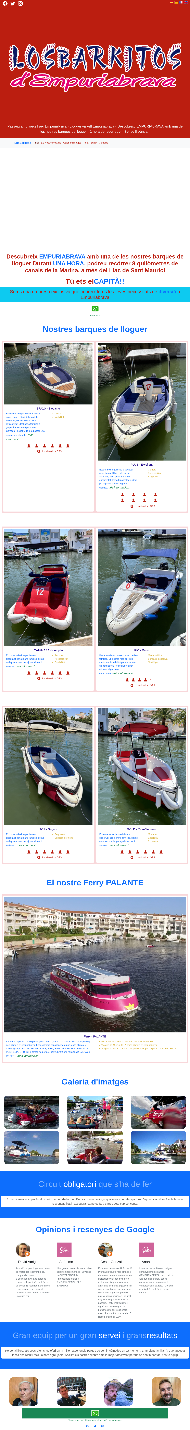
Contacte (103, 143)
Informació (95, 315)
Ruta (86, 143)
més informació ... (124, 673)
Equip (94, 143)
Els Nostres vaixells (51, 143)
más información (28, 1056)
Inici (37, 143)
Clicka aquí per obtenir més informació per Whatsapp (95, 1420)
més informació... (119, 487)
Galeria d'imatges (72, 143)
